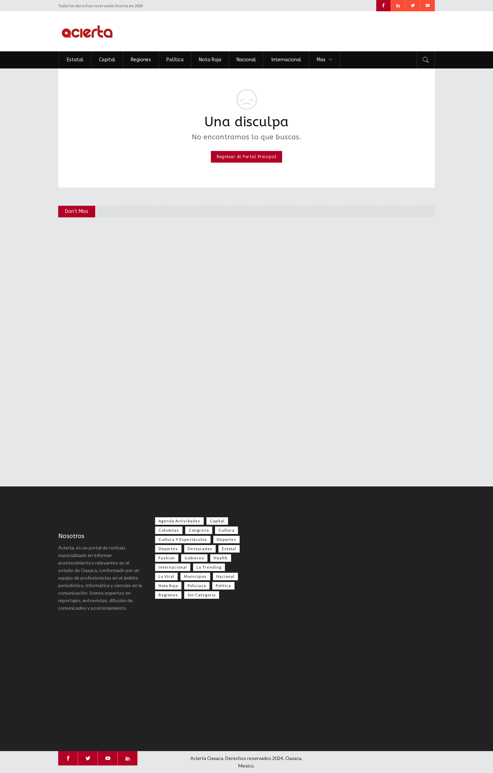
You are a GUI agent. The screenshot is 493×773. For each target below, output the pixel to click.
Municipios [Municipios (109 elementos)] (195, 576)
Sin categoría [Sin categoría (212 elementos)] (202, 595)
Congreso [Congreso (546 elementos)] (199, 530)
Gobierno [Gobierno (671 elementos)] (194, 558)
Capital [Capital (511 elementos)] (217, 521)
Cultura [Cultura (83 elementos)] (226, 530)
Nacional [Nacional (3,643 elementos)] (225, 576)
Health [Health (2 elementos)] (221, 558)
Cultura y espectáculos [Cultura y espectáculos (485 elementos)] (183, 539)
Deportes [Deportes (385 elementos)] (168, 548)
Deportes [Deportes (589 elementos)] (226, 539)
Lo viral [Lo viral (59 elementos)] (166, 576)
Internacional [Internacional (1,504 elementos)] (173, 567)
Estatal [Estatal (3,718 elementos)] (229, 548)
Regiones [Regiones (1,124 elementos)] (168, 595)
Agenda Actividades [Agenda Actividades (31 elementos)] (179, 521)
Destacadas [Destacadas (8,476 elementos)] (200, 548)
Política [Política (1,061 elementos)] (223, 585)
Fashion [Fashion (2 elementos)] (167, 558)
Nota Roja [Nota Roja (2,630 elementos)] (168, 585)
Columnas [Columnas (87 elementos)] (169, 530)
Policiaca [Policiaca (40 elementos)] (197, 585)
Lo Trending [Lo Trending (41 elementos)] (209, 567)
